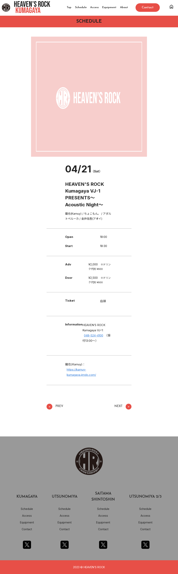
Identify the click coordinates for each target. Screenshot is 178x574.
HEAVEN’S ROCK (32, 7)
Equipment (109, 7)
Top (69, 7)
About (124, 7)
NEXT (122, 407)
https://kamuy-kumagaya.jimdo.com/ (81, 372)
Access (94, 7)
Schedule (81, 7)
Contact (27, 529)
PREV (55, 407)
